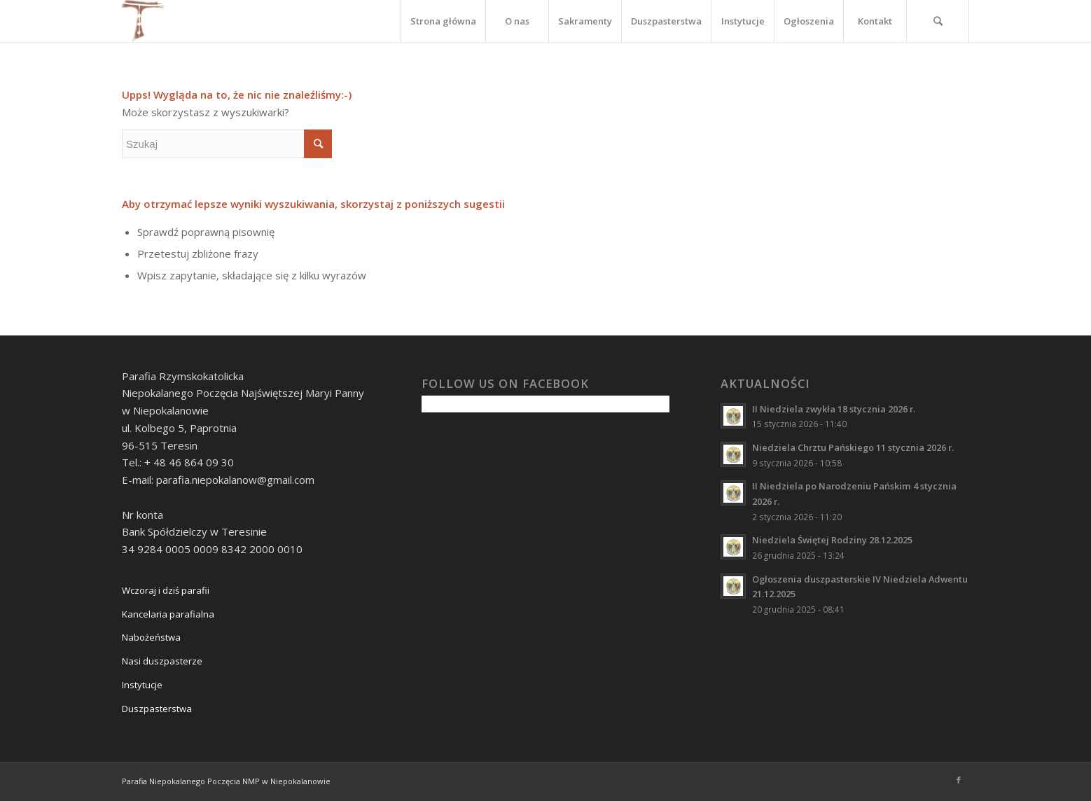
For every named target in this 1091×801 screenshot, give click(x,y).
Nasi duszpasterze (162, 661)
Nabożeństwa (151, 637)
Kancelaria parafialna (168, 614)
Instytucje (142, 684)
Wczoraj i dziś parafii (165, 590)
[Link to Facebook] (958, 779)
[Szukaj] (937, 21)
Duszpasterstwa (157, 708)
